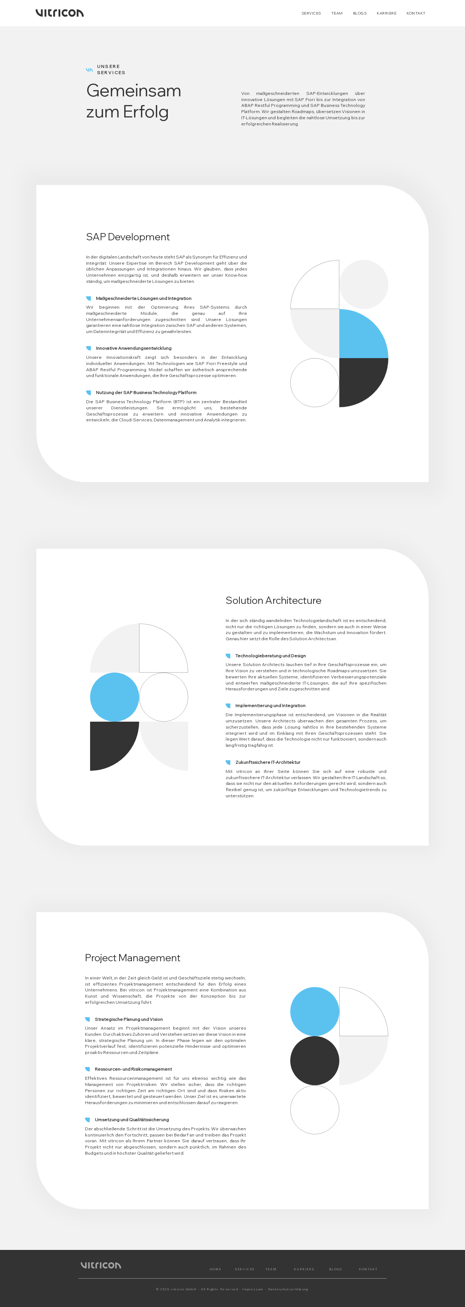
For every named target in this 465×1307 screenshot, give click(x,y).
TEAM (271, 1269)
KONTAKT (368, 1269)
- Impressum (251, 1289)
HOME (215, 1269)
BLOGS (335, 1269)
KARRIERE (304, 1269)
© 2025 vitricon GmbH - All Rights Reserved (197, 1289)
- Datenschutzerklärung (286, 1289)
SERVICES (245, 1269)
